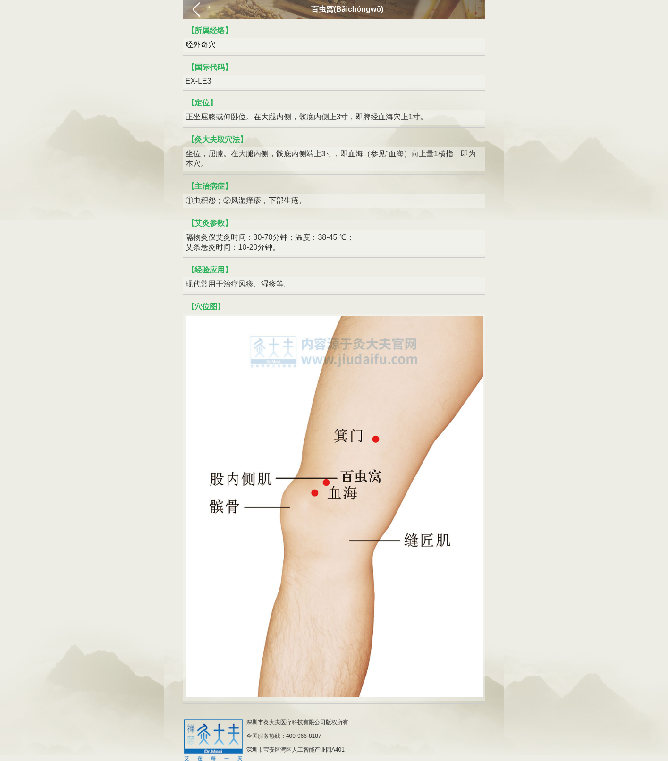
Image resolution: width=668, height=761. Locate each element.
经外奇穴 (201, 45)
